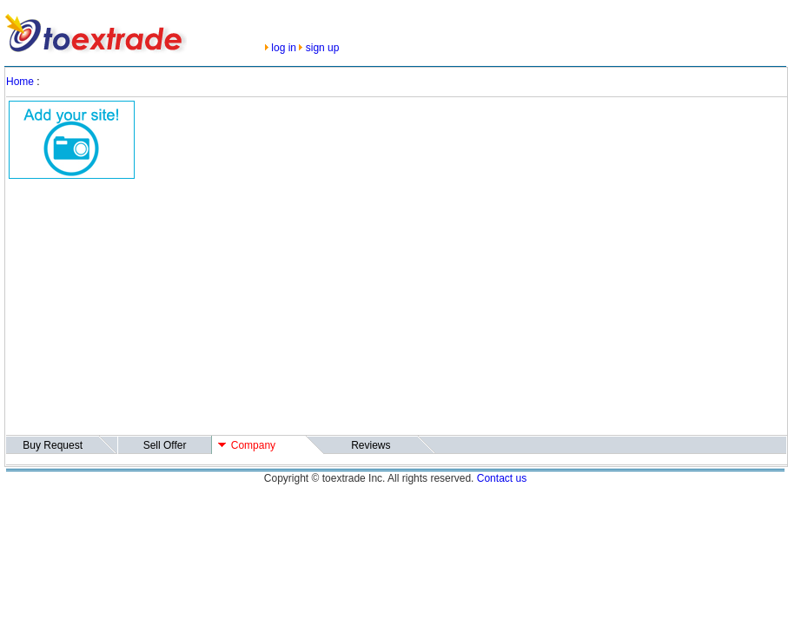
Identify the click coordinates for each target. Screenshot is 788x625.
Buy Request (53, 445)
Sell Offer (165, 445)
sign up (323, 48)
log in (283, 48)
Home (20, 82)
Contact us (501, 478)
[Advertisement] (296, 310)
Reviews (370, 445)
